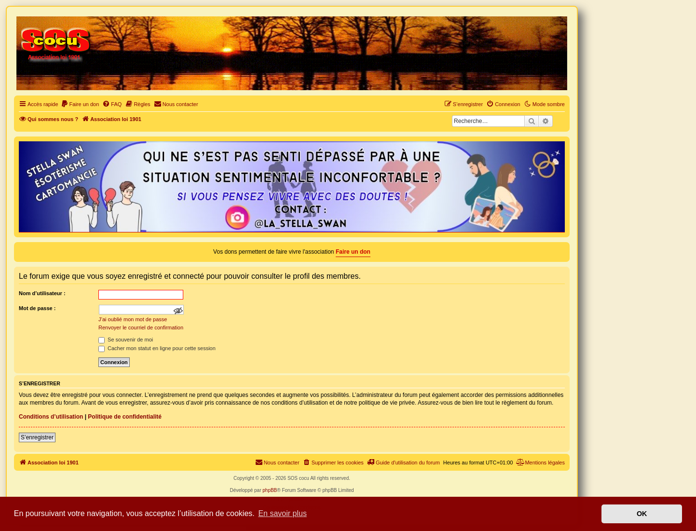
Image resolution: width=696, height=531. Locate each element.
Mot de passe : (37, 308)
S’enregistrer (37, 437)
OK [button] (642, 513)
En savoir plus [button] (282, 513)
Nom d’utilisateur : (42, 293)
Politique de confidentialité (125, 416)
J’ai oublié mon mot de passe (132, 319)
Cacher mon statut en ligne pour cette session (157, 348)
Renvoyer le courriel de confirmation (140, 327)
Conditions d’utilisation (51, 416)
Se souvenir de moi (125, 339)
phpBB (269, 490)
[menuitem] (80, 104)
